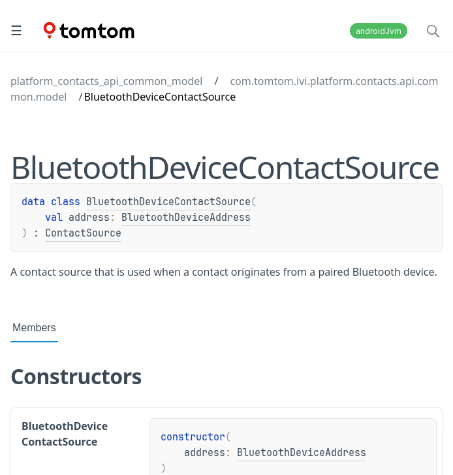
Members (34, 327)
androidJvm (378, 31)
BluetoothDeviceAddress (186, 217)
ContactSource (83, 233)
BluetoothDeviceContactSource (168, 201)
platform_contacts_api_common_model (106, 81)
